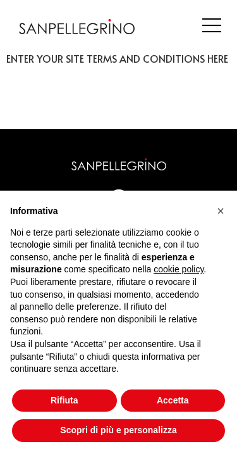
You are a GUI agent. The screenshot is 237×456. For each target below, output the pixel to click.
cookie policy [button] (179, 269)
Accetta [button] (173, 400)
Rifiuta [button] (64, 400)
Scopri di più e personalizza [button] (118, 430)
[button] (220, 211)
